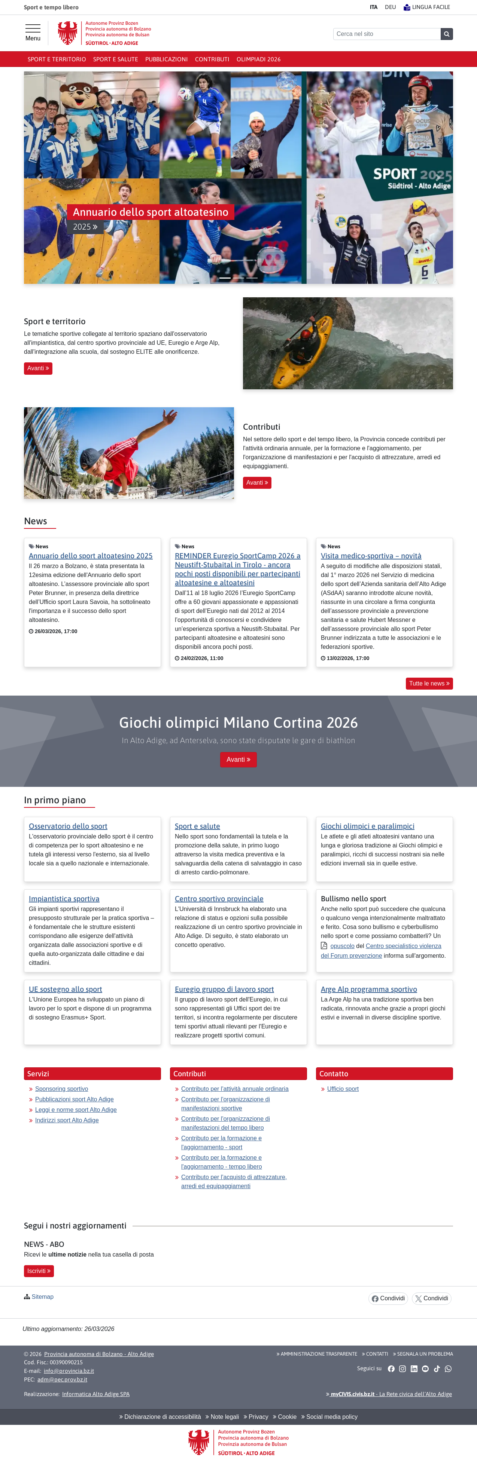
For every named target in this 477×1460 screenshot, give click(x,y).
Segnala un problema (423, 1354)
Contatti (375, 1354)
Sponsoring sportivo (61, 1089)
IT (373, 7)
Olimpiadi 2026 (259, 59)
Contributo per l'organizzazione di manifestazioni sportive (225, 1103)
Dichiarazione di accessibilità (160, 1417)
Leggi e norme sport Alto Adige (76, 1110)
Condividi (388, 1298)
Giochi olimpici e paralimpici (367, 826)
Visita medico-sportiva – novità (371, 555)
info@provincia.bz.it (69, 1371)
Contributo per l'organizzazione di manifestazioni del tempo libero (225, 1123)
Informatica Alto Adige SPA (96, 1394)
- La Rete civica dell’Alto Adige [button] (389, 1394)
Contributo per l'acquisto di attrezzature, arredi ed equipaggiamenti (234, 1181)
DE (390, 7)
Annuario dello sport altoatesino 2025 (91, 555)
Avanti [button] (38, 368)
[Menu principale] (33, 33)
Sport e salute (115, 59)
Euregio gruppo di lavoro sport (224, 989)
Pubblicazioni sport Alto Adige (74, 1099)
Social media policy (329, 1417)
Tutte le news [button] (429, 683)
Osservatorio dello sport (68, 826)
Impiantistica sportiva (64, 898)
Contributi (212, 59)
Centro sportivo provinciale (219, 898)
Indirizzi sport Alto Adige (67, 1120)
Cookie (285, 1417)
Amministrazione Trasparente (317, 1354)
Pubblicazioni (166, 59)
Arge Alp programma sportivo (369, 989)
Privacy (256, 1417)
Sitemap (42, 1297)
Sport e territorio (57, 59)
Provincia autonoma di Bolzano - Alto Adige (99, 1354)
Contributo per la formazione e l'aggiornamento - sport (221, 1142)
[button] (245, 219)
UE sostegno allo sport (65, 989)
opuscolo (343, 946)
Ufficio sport (343, 1089)
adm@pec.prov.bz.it (62, 1379)
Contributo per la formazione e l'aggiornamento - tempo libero (221, 1162)
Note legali (222, 1417)
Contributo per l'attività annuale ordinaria (235, 1089)
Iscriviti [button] (39, 1271)
